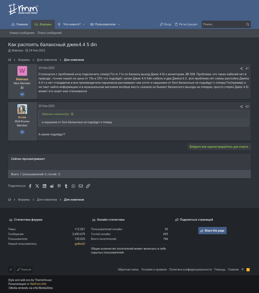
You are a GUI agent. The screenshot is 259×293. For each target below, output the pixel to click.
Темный (24, 269)
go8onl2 (80, 243)
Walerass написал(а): (55, 114)
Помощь (220, 269)
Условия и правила (154, 269)
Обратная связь (128, 269)
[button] (84, 24)
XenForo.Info (38, 284)
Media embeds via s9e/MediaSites (31, 288)
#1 (247, 68)
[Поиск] (225, 24)
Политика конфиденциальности (190, 269)
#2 (247, 106)
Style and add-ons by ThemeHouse (30, 280)
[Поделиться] (241, 68)
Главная (233, 269)
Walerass (17, 50)
